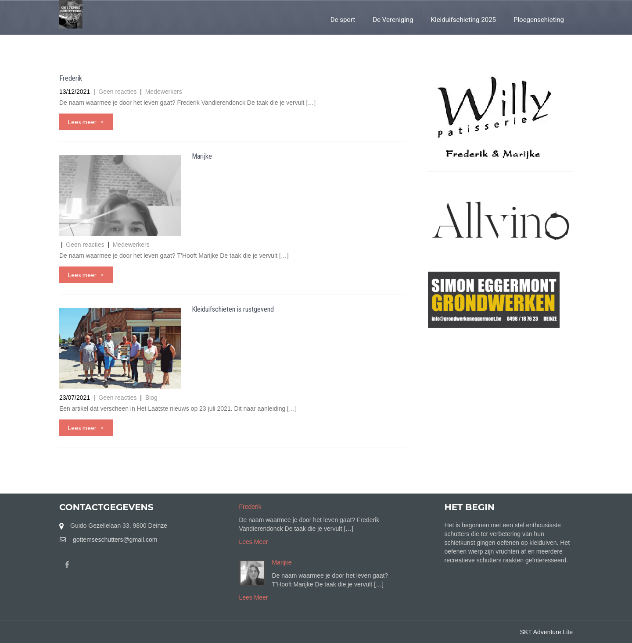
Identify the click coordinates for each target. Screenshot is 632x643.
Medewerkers (163, 91)
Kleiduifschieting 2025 (463, 20)
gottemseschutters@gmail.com (115, 539)
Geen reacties (118, 91)
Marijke (202, 156)
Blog (151, 397)
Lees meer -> (86, 121)
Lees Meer (253, 541)
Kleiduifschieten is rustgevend (233, 309)
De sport (343, 20)
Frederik (70, 78)
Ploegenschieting (539, 20)
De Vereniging (393, 20)
